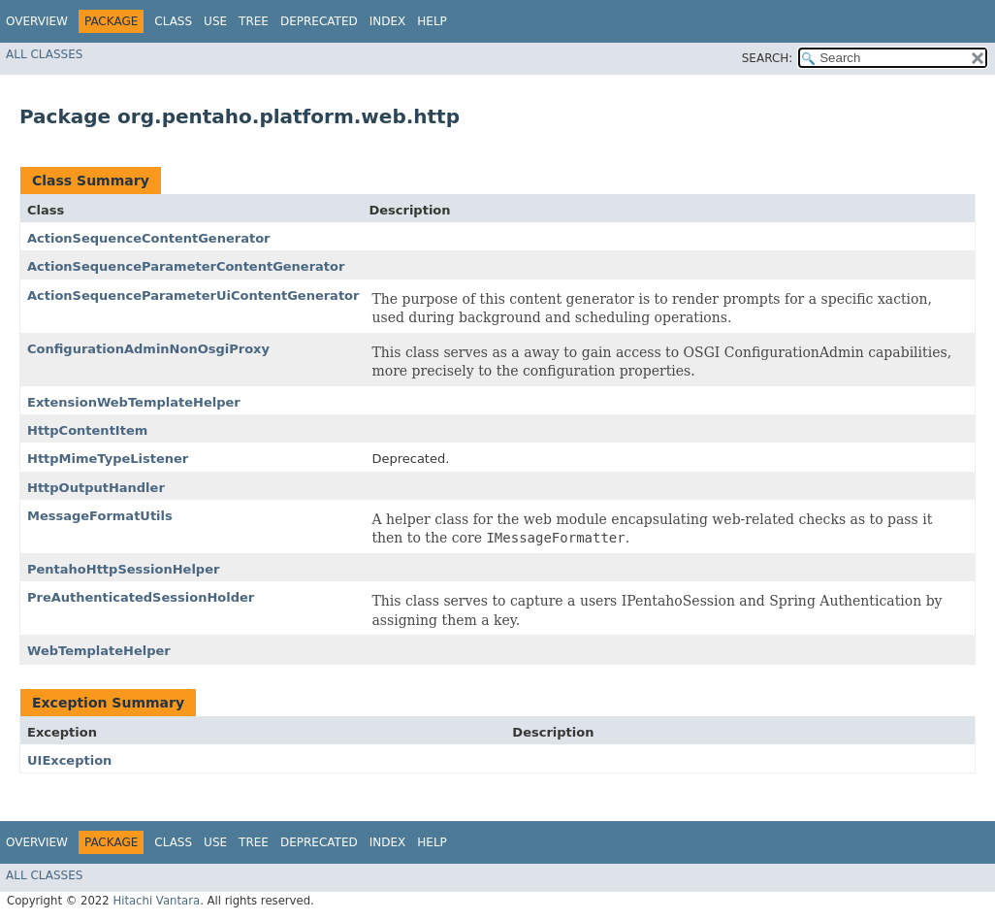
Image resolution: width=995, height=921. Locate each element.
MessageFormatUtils (100, 516)
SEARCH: (767, 58)
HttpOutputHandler (96, 487)
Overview (37, 21)
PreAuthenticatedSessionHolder (140, 597)
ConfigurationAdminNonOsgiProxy (148, 349)
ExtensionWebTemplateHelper (134, 402)
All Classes (44, 54)
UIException (69, 760)
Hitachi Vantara (156, 900)
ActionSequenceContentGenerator (149, 238)
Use (215, 21)
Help (432, 21)
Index (387, 21)
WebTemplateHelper (99, 650)
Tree (254, 21)
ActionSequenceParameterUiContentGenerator (193, 295)
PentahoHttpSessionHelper (123, 569)
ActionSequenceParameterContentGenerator (185, 266)
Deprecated (319, 21)
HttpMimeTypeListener (107, 458)
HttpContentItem (87, 430)
